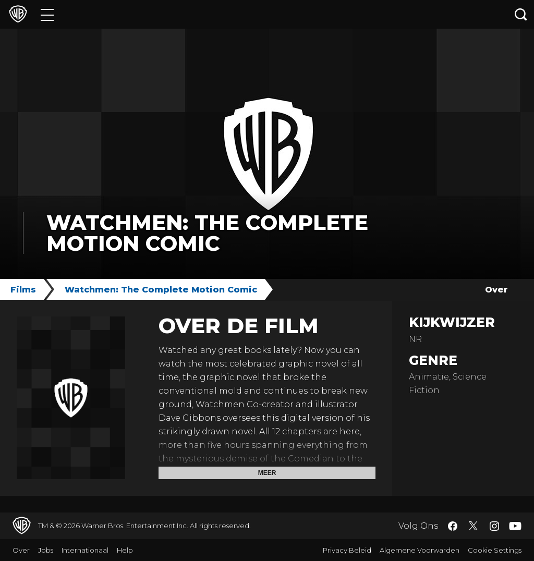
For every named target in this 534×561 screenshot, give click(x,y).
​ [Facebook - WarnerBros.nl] (452, 526)
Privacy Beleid (347, 550)
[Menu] (47, 14)
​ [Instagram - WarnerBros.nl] (494, 526)
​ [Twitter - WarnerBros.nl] (473, 526)
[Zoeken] (521, 14)
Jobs (45, 550)
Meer (267, 473)
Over (496, 290)
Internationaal (85, 550)
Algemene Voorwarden (419, 550)
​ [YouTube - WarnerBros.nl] (515, 526)
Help (125, 550)
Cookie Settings (494, 550)
